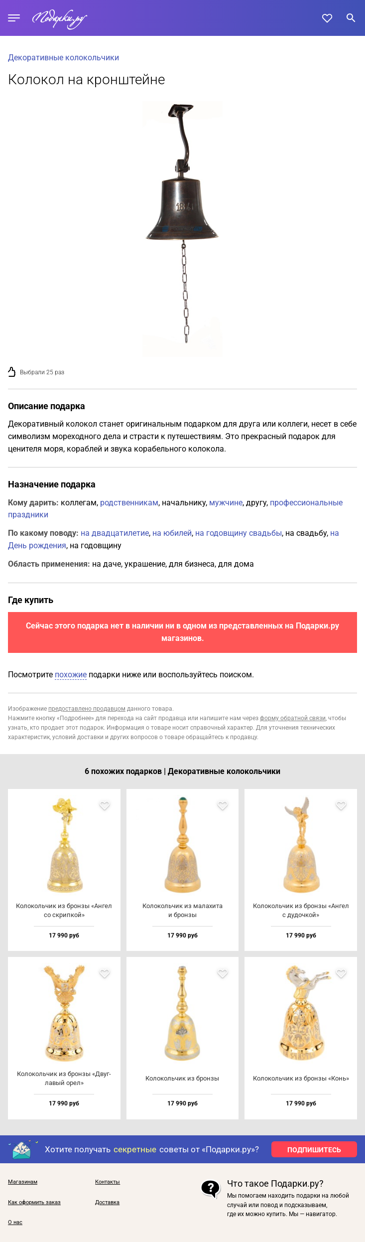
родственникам (129, 502)
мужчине (226, 502)
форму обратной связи (293, 718)
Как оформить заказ (34, 1203)
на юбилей (172, 533)
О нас (15, 1223)
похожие (71, 674)
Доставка (107, 1203)
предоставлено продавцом (86, 708)
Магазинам (22, 1182)
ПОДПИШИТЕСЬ (314, 1150)
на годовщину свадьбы (238, 533)
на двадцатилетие (115, 533)
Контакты (107, 1182)
